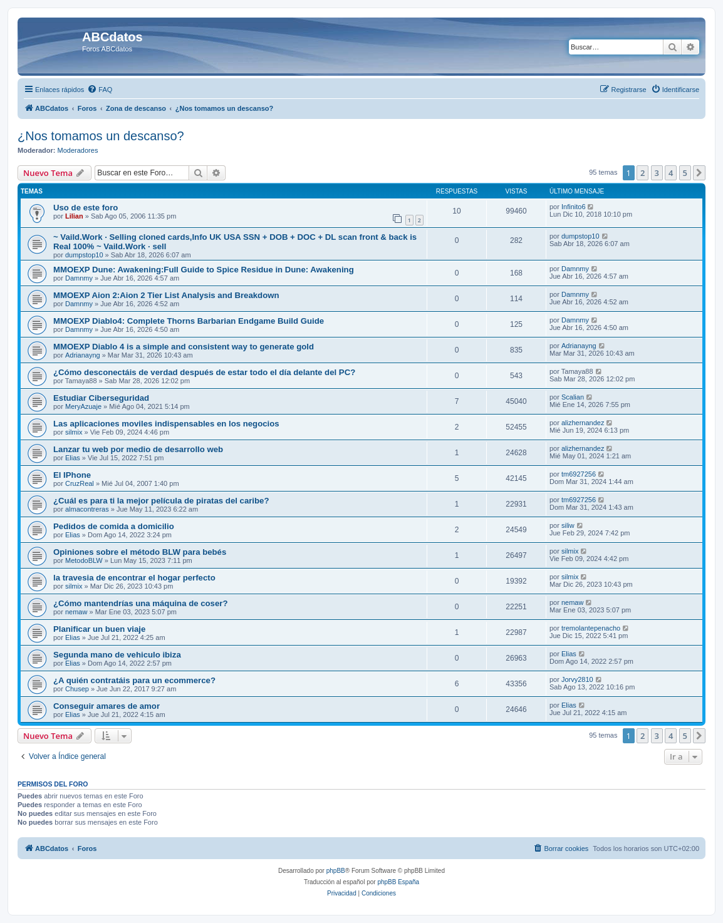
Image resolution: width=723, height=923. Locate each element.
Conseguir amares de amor (106, 706)
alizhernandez (583, 422)
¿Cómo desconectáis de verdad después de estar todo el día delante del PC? (204, 372)
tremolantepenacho (590, 628)
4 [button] (670, 172)
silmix (74, 432)
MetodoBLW (84, 560)
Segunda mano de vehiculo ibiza (117, 654)
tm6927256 (578, 474)
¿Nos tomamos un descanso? (101, 136)
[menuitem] (99, 89)
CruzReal (79, 483)
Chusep (77, 689)
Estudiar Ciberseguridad (101, 398)
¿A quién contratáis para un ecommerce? (134, 680)
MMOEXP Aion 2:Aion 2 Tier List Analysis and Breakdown (166, 295)
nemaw (76, 612)
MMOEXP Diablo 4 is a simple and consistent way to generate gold (183, 346)
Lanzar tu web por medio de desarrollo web (138, 449)
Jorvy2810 (577, 679)
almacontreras (87, 509)
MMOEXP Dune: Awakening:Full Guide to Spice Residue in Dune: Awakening (203, 269)
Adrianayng (82, 355)
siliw (568, 525)
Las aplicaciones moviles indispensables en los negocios (166, 423)
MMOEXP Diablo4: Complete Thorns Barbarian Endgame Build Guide (188, 321)
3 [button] (657, 172)
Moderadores (78, 150)
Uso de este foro (85, 207)
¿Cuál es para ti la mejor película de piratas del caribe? (161, 500)
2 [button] (642, 172)
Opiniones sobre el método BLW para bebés (139, 552)
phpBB (335, 870)
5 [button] (685, 172)
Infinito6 (573, 206)
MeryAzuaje (83, 406)
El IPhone (72, 475)
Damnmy (79, 278)
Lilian (74, 216)
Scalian (572, 397)
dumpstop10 (84, 255)
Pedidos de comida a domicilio (113, 526)
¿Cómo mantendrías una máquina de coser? (140, 603)
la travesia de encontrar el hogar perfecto (134, 577)
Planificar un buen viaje (99, 629)
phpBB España (398, 882)
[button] (699, 172)
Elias (72, 458)
